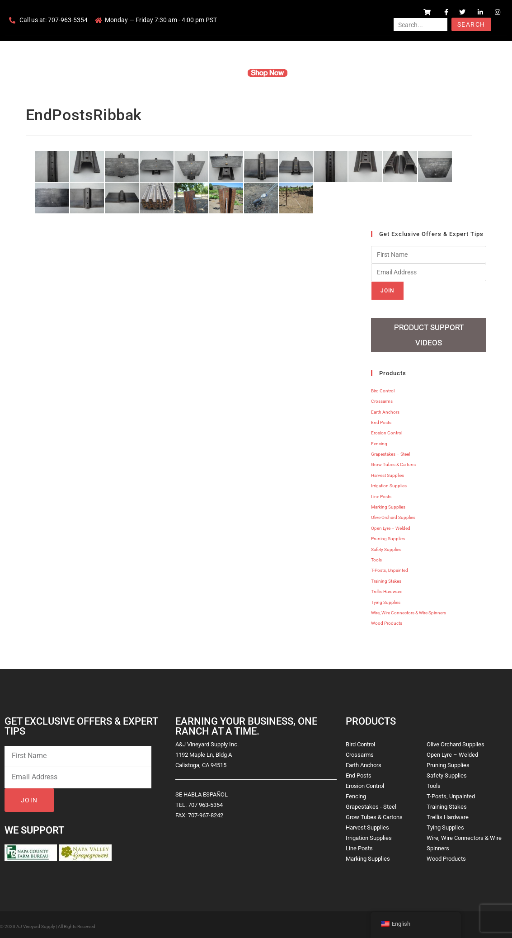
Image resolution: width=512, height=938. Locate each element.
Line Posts (381, 493)
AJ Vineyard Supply (35, 923)
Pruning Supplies (388, 535)
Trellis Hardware (386, 588)
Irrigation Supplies (389, 482)
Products (225, 72)
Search (471, 24)
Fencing (379, 440)
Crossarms (382, 398)
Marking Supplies (388, 504)
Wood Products (386, 620)
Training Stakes (386, 578)
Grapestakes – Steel (390, 451)
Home (160, 72)
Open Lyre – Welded (390, 525)
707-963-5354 (68, 20)
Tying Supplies (385, 599)
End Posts (381, 419)
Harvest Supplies (387, 472)
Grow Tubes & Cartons (393, 462)
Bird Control (383, 388)
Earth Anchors (385, 409)
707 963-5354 (205, 801)
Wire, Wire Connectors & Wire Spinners (408, 610)
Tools (376, 557)
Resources (311, 72)
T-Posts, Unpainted (389, 567)
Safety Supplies (386, 546)
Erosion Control (386, 430)
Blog (380, 72)
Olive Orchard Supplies (393, 515)
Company (190, 72)
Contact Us (350, 72)
